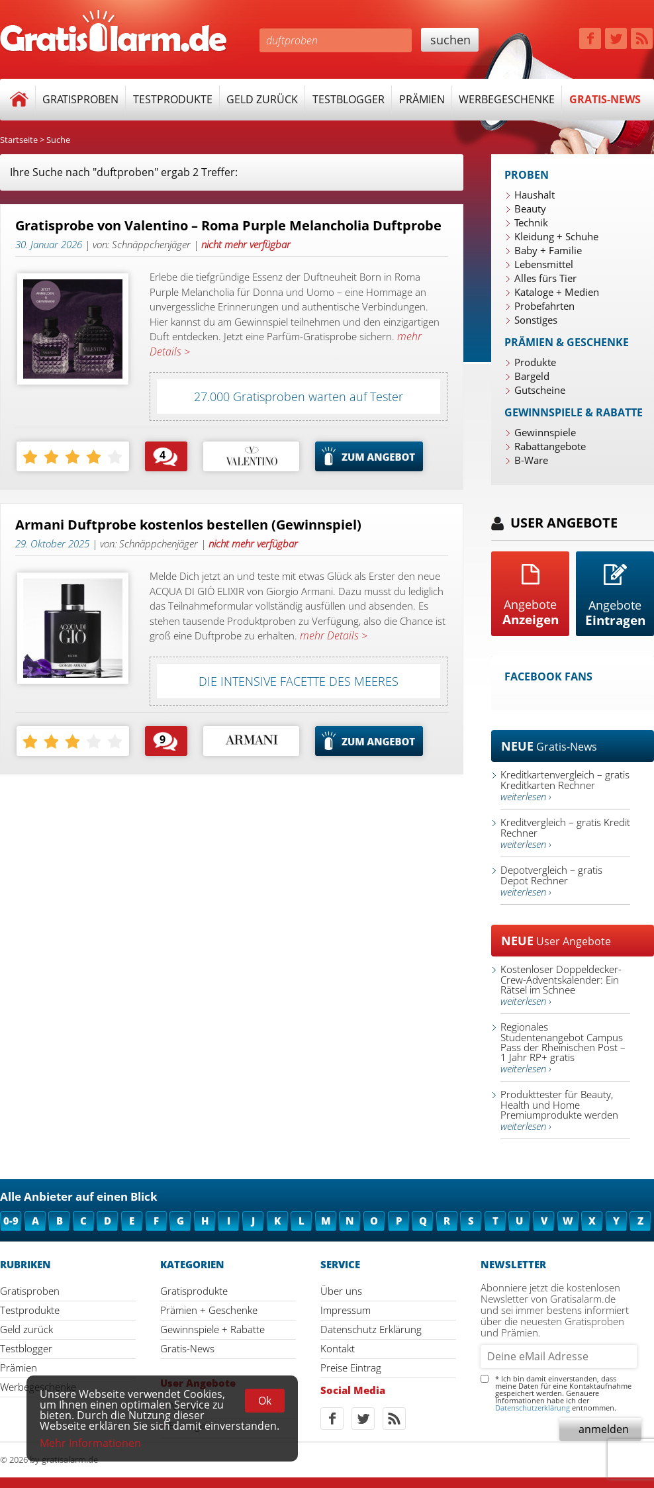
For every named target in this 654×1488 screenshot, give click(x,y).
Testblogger (348, 99)
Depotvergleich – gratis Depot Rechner (551, 880)
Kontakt (337, 1348)
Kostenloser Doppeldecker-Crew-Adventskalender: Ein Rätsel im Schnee (561, 984)
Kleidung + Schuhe (556, 236)
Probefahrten (544, 305)
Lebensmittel (543, 264)
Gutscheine (539, 389)
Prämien (422, 99)
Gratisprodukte (194, 1290)
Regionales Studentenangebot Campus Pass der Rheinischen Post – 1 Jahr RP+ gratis (563, 1047)
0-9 (11, 1220)
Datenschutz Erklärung (371, 1329)
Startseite (19, 140)
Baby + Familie (548, 250)
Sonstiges (535, 319)
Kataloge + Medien (556, 292)
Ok (264, 1400)
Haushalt (534, 194)
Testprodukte (172, 99)
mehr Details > (332, 635)
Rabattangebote (550, 446)
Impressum (345, 1310)
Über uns (341, 1290)
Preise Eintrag (350, 1367)
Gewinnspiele (545, 432)
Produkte (535, 362)
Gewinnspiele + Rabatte (212, 1329)
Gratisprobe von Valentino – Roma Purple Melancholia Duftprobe (228, 225)
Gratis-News (605, 99)
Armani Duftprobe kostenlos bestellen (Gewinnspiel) (188, 525)
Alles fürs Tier (545, 278)
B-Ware (531, 460)
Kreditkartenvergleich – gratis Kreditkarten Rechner (565, 785)
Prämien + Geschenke (208, 1310)
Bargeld (531, 376)
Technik (531, 222)
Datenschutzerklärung (532, 1408)
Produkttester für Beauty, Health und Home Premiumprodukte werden (559, 1110)
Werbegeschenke (507, 99)
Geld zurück (262, 99)
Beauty (530, 208)
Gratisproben (80, 99)
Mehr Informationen (90, 1443)
